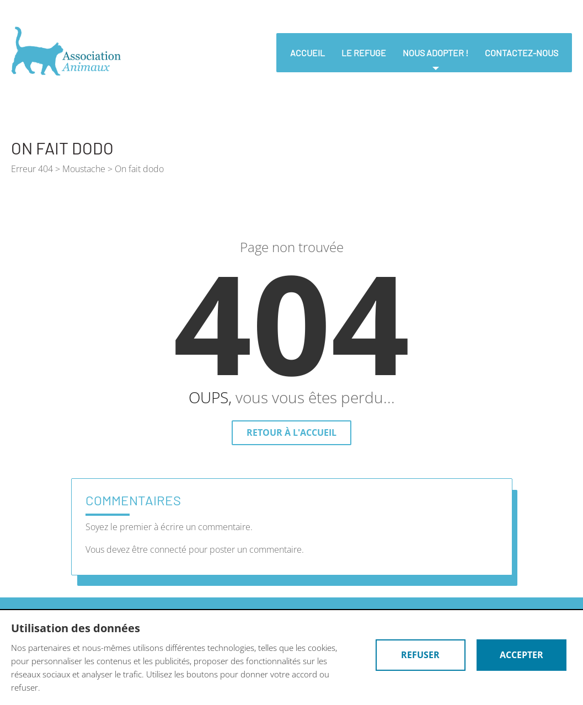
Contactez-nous (521, 52)
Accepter (521, 655)
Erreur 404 (32, 169)
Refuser (418, 655)
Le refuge (363, 52)
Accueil (307, 52)
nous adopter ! (435, 52)
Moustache (83, 169)
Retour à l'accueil (291, 432)
